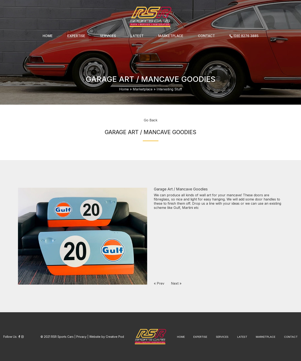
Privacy (81, 336)
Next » (176, 283)
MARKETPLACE (170, 36)
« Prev (159, 283)
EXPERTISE (76, 36)
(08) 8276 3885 (244, 36)
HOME (48, 36)
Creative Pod (115, 336)
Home (124, 89)
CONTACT (206, 36)
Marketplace (143, 89)
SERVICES (108, 36)
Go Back (150, 120)
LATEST (137, 36)
